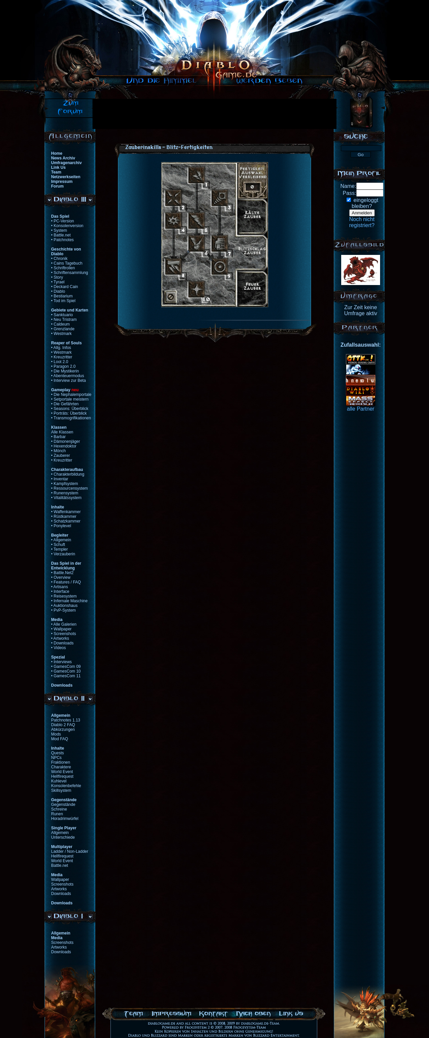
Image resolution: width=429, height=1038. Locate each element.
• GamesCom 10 (66, 671)
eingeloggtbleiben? (365, 203)
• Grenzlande (63, 329)
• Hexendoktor (64, 446)
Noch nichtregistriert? (362, 222)
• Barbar (58, 436)
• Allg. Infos (61, 347)
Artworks (59, 889)
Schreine (59, 809)
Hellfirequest (62, 776)
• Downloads (62, 643)
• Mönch (58, 450)
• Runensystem (64, 493)
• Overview (61, 577)
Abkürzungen (63, 729)
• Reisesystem (64, 596)
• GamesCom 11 (66, 676)
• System (59, 230)
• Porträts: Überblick (69, 413)
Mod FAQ (59, 739)
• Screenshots (63, 633)
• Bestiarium (62, 296)
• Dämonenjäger (65, 441)
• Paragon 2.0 (63, 366)
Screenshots (62, 884)
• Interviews (61, 662)
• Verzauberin (63, 554)
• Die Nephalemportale (71, 394)
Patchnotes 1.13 (65, 720)
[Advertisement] (214, 114)
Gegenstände (63, 804)
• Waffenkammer (66, 511)
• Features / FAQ (66, 582)
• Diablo (58, 291)
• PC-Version (62, 221)
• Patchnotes (62, 239)
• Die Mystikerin (65, 371)
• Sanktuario (62, 315)
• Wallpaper (61, 629)
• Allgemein (61, 540)
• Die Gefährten (65, 404)
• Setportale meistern (70, 399)
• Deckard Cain (64, 286)
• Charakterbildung (67, 474)
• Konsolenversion (67, 225)
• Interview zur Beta (68, 380)
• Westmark (61, 333)
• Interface (60, 591)
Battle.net (59, 865)
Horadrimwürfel (64, 818)
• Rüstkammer (64, 516)
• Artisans (59, 586)
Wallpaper (60, 879)
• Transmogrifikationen (71, 418)
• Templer (59, 549)
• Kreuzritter (61, 357)
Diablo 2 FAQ (63, 724)
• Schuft (58, 544)
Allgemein (60, 832)
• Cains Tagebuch (66, 263)
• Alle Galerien (64, 624)
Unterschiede (63, 837)
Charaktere (61, 767)
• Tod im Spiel (63, 300)
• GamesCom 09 (66, 666)
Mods (56, 734)
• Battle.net (61, 235)
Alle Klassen (62, 432)
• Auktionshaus (64, 605)
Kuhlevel (59, 781)
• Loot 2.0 (59, 361)
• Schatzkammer (66, 521)
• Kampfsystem (64, 483)
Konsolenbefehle (66, 785)
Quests (57, 753)
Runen (57, 814)
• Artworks (60, 638)
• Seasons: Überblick (69, 408)
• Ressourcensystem (69, 488)
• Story (57, 277)
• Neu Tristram (64, 319)
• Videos (58, 647)
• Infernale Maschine (69, 601)
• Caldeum (60, 324)
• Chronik (59, 258)
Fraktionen (60, 762)
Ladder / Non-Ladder (69, 851)
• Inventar (59, 479)
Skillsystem (61, 790)
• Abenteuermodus (67, 375)
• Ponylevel (61, 526)
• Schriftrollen (63, 268)
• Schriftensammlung (69, 272)
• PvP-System (63, 610)
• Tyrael (58, 282)
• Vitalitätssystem (66, 497)
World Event (62, 771)
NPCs (56, 757)
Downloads (61, 893)
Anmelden (362, 212)
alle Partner (360, 409)
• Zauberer (60, 455)
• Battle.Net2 (62, 572)
